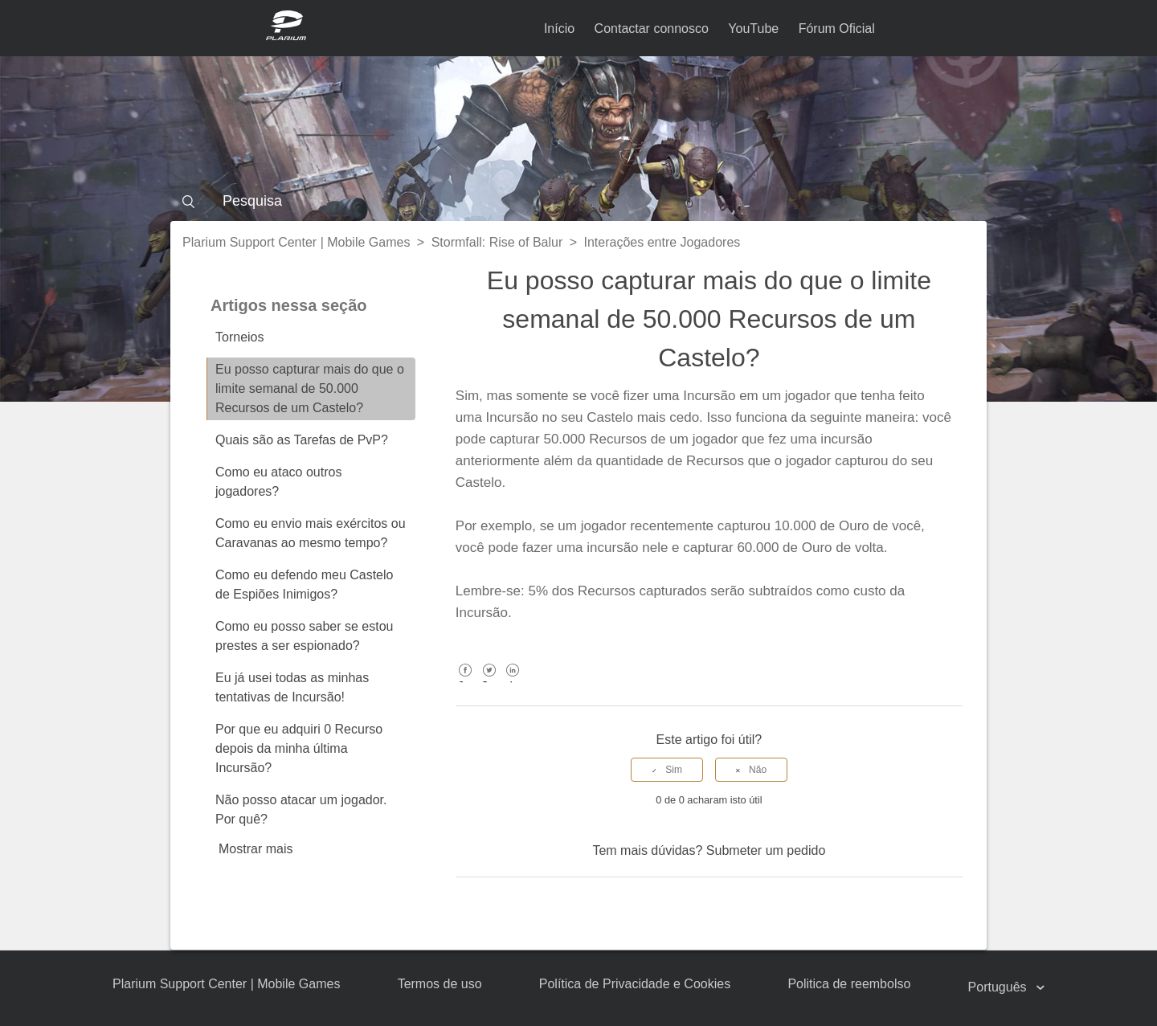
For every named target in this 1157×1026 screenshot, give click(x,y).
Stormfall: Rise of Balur (497, 242)
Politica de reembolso (848, 984)
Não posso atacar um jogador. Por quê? (300, 809)
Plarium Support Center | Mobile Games (296, 242)
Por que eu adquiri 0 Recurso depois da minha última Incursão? (298, 748)
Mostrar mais (255, 849)
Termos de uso (440, 984)
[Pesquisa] (578, 201)
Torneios (239, 337)
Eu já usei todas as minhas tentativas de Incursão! (292, 687)
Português (999, 987)
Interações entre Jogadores (662, 242)
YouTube (753, 28)
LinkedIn (513, 682)
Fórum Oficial (837, 28)
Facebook (466, 682)
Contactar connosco (652, 28)
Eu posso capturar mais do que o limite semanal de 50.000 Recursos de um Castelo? (309, 388)
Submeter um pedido (766, 850)
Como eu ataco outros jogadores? (278, 481)
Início (559, 28)
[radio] (667, 770)
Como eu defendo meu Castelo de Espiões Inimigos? (304, 584)
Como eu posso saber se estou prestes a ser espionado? (304, 635)
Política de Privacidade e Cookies (634, 984)
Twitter (489, 682)
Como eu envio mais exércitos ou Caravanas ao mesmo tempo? (310, 533)
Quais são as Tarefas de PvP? (301, 440)
